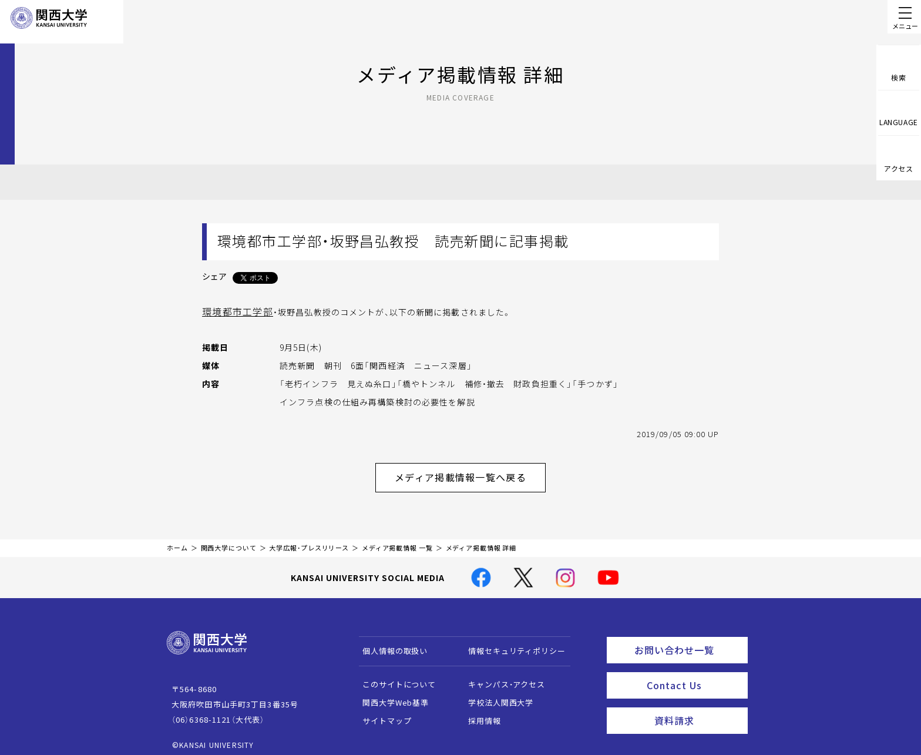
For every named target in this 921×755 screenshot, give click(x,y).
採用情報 (479, 713)
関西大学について (229, 541)
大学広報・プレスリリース (309, 541)
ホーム (177, 541)
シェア (214, 276)
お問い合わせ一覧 (688, 641)
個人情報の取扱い (389, 643)
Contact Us (693, 673)
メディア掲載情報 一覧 (397, 541)
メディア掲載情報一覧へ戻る (470, 473)
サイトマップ (381, 713)
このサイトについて (394, 677)
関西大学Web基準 (390, 695)
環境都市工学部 (233, 311)
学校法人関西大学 (495, 695)
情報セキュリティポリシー (511, 643)
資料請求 (697, 706)
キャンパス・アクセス (501, 677)
